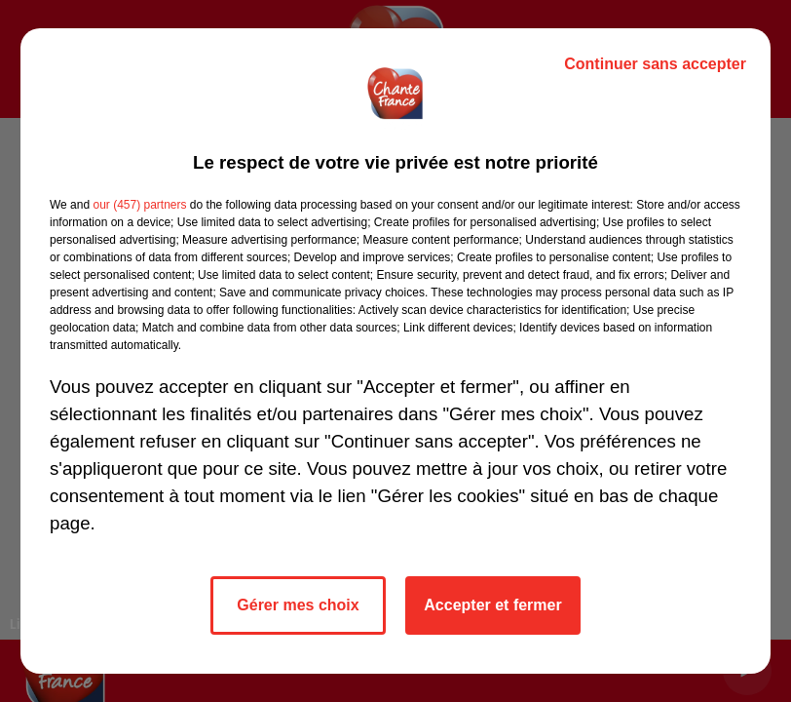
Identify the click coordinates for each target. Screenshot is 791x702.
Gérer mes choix (297, 605)
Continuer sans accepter (655, 64)
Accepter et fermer (492, 605)
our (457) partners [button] (139, 205)
